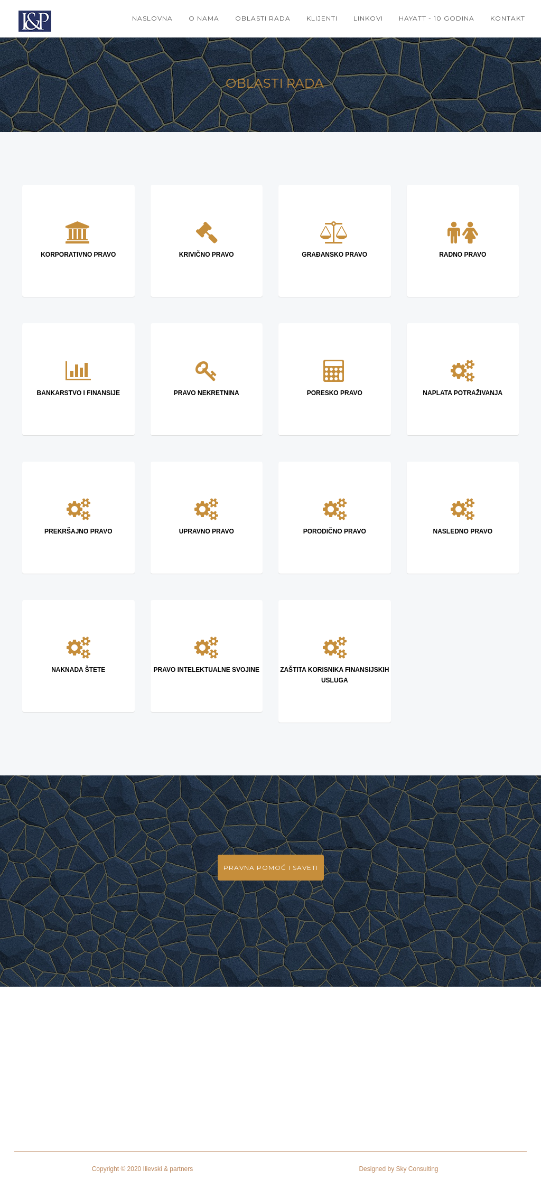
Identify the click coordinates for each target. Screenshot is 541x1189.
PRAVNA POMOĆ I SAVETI (270, 868)
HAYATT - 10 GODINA (436, 18)
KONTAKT (507, 18)
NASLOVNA (152, 18)
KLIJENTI (322, 18)
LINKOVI (368, 18)
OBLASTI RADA (263, 18)
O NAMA (204, 18)
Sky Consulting (417, 1169)
